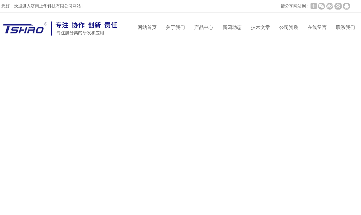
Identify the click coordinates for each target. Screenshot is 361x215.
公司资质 (288, 27)
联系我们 (345, 27)
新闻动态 (232, 27)
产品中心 (203, 27)
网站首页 (147, 27)
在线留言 (317, 27)
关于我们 (175, 27)
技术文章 (260, 27)
